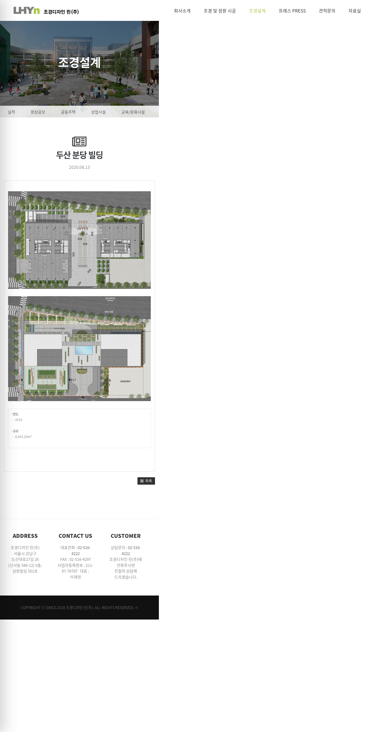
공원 (267, 112)
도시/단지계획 (298, 112)
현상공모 (71, 112)
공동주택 (102, 112)
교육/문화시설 (166, 112)
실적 (45, 112)
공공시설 (201, 112)
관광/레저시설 (236, 112)
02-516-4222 (191, 678)
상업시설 (132, 112)
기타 (329, 112)
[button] (361, 611)
